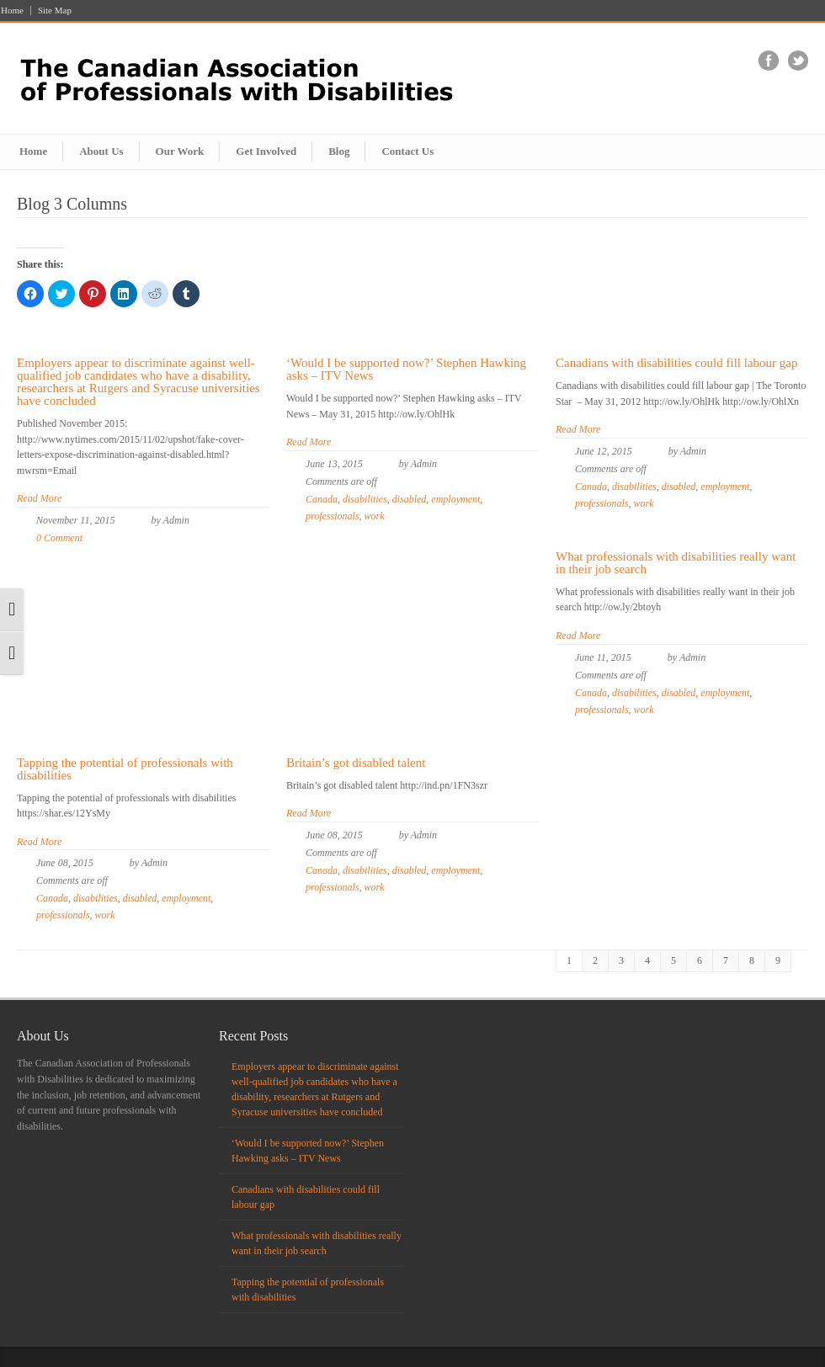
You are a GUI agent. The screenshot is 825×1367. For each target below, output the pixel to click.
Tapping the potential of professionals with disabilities (125, 769)
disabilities (365, 499)
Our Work (180, 151)
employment (455, 499)
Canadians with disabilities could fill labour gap (676, 363)
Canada (322, 499)
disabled (409, 499)
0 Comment (59, 538)
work (375, 516)
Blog (338, 151)
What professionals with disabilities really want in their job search (676, 563)
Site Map (55, 10)
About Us (101, 151)
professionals (332, 516)
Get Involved (266, 151)
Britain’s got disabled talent (355, 762)
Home (12, 10)
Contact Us (407, 151)
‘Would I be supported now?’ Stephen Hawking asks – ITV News (406, 369)
